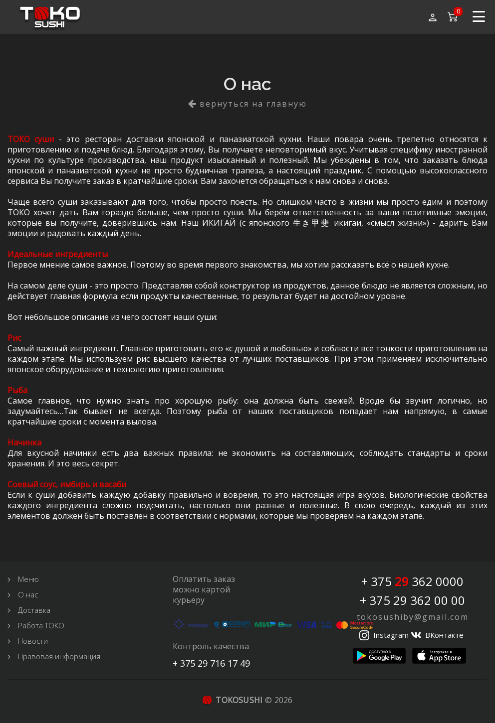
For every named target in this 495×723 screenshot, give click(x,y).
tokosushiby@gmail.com (413, 616)
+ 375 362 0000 (412, 581)
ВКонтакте (444, 635)
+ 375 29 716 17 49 (211, 663)
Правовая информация (59, 656)
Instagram (391, 635)
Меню (28, 579)
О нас (28, 594)
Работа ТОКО (41, 625)
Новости (33, 641)
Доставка (34, 610)
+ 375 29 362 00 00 (412, 600)
